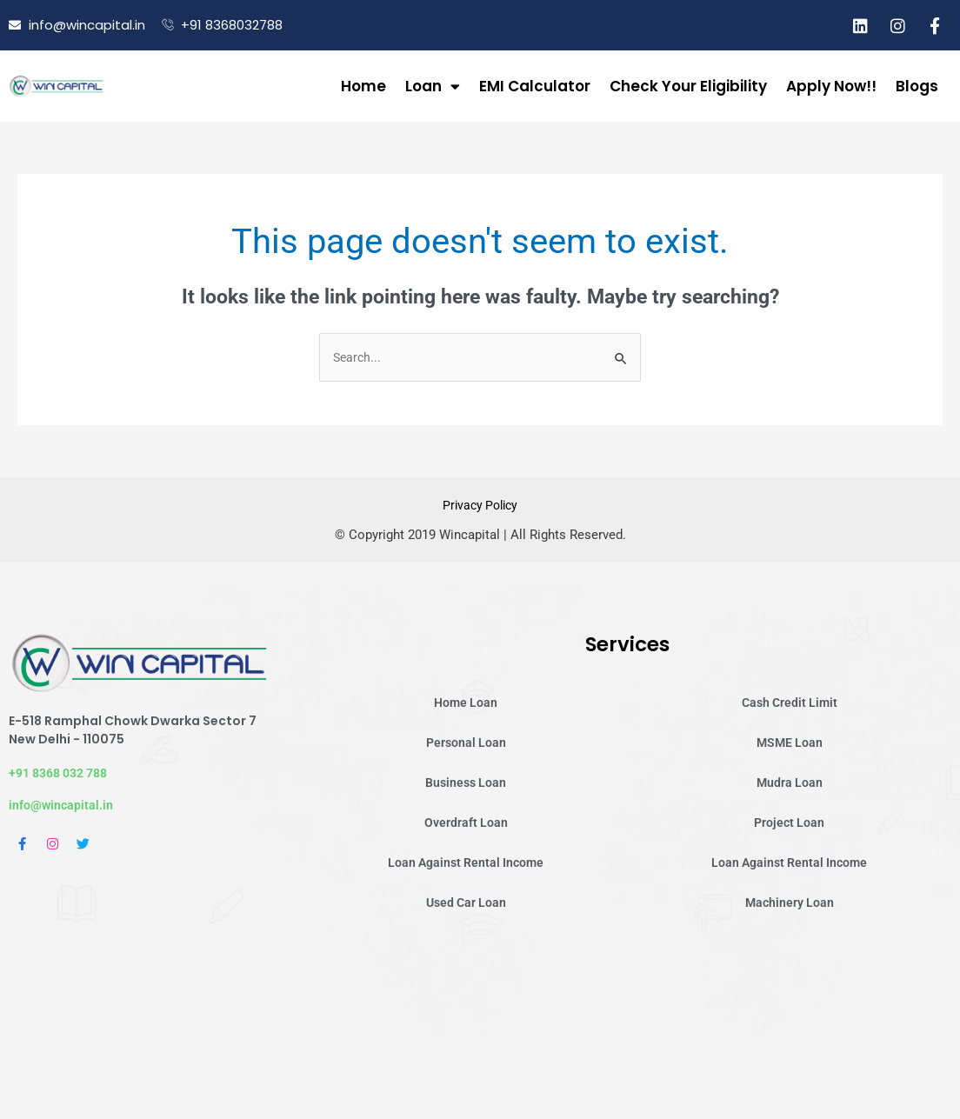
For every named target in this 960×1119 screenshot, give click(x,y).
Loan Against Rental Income (466, 864)
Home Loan (466, 704)
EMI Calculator (534, 86)
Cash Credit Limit (789, 704)
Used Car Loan (465, 904)
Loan (432, 86)
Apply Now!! (831, 86)
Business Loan (466, 784)
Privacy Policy (480, 507)
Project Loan (789, 824)
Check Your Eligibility (688, 86)
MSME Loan (789, 744)
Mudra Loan (789, 784)
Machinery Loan (789, 904)
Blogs (917, 86)
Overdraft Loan (466, 824)
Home (363, 86)
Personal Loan (465, 744)
